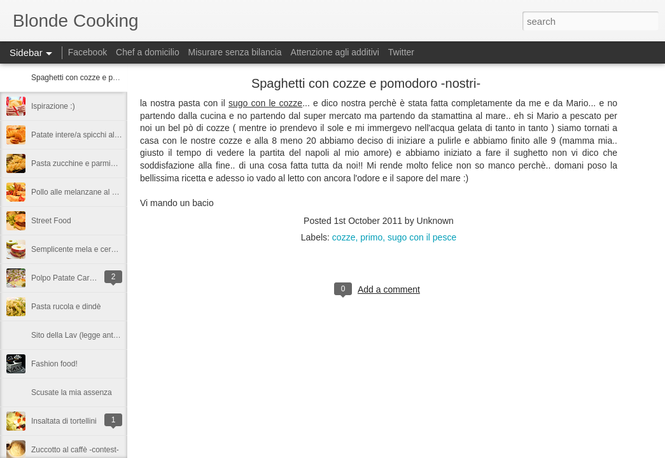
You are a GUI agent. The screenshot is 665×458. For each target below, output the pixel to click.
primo (371, 237)
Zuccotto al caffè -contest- (75, 449)
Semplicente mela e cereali (77, 249)
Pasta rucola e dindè (66, 306)
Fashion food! (54, 363)
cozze (344, 237)
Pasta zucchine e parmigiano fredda (92, 163)
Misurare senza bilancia (235, 52)
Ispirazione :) (53, 106)
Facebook (87, 52)
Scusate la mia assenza (71, 392)
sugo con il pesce (422, 237)
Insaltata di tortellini (64, 421)
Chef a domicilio (147, 52)
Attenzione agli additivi (335, 52)
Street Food (51, 220)
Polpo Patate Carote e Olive (78, 278)
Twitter (401, 52)
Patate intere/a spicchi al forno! (83, 134)
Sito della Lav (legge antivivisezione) (93, 335)
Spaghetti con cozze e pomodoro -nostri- (100, 77)
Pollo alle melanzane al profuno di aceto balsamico (117, 192)
